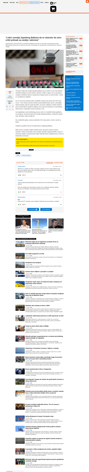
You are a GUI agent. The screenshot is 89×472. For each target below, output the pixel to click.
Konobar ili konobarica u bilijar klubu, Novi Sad (73, 170)
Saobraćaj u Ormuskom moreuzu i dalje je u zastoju (42, 341)
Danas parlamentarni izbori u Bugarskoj (38, 362)
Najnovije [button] (5, 4)
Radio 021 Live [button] (24, 4)
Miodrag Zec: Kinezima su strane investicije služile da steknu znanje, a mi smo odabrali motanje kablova (74, 60)
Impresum (24, 467)
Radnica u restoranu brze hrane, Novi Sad (73, 163)
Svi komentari (33, 202)
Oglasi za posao (70, 142)
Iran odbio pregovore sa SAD (34, 246)
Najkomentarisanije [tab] (70, 102)
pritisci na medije (26, 148)
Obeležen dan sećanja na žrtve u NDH (37, 298)
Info (10, 88)
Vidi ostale (79, 138)
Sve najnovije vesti (77, 64)
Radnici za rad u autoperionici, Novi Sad (74, 155)
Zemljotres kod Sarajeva (33, 255)
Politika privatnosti (39, 467)
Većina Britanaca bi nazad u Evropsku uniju (39, 409)
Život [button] (42, 4)
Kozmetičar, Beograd (70, 158)
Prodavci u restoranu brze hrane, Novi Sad (73, 145)
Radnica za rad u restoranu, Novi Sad (73, 174)
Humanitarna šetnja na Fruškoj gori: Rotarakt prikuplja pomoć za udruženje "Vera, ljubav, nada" (74, 55)
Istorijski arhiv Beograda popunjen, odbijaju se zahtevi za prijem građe (74, 32)
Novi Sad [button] (12, 4)
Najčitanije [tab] (68, 103)
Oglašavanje (14, 467)
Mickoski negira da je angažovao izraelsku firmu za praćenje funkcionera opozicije (41, 235)
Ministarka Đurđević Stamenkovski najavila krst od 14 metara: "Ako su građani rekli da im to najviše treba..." (39, 224)
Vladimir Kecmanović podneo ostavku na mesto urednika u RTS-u (55, 223)
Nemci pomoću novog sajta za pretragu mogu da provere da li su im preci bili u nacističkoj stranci (43, 350)
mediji (18, 148)
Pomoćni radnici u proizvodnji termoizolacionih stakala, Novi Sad (73, 167)
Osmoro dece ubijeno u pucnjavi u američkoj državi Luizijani (74, 51)
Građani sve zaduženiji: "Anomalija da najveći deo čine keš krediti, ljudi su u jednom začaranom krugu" (74, 46)
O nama (8, 467)
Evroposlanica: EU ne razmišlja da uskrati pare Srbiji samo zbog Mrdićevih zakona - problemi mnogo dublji (23, 224)
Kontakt (19, 467)
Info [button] (17, 4)
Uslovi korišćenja (30, 467)
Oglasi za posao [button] (34, 4)
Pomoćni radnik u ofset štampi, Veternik (73, 152)
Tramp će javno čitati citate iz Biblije (37, 319)
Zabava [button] (47, 4)
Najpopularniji (58, 155)
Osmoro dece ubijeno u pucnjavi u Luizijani (39, 264)
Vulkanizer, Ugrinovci (70, 160)
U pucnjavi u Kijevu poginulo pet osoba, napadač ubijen (43, 442)
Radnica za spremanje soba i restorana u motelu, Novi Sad (72, 148)
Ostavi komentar (46, 202)
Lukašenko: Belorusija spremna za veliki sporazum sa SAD (44, 308)
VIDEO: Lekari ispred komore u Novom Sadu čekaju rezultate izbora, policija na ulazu (74, 36)
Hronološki (49, 155)
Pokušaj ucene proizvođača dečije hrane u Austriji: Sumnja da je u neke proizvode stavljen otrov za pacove (44, 384)
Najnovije (69, 29)
